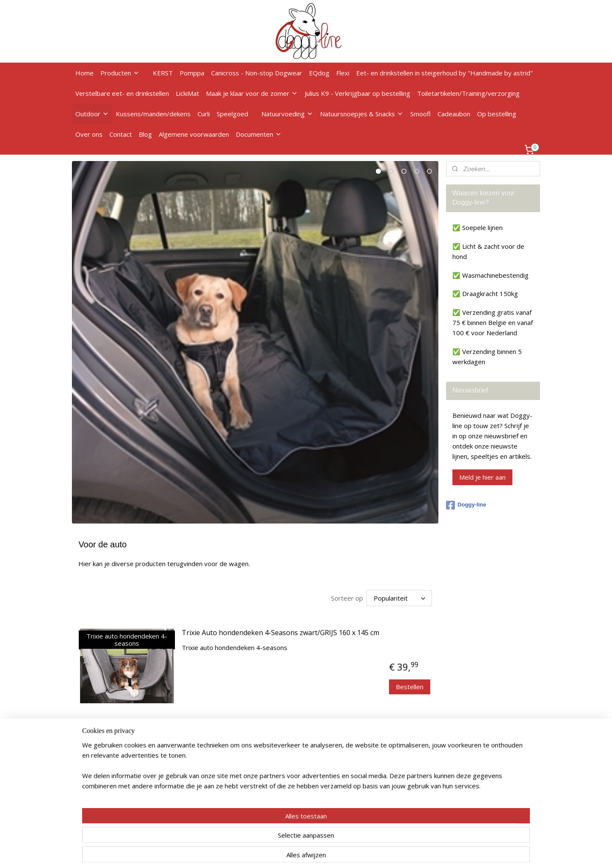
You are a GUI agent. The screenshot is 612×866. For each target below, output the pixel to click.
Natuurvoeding (287, 113)
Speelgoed (232, 113)
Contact (120, 134)
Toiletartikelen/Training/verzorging (468, 93)
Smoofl (420, 113)
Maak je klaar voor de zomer (252, 93)
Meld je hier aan (482, 477)
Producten (120, 73)
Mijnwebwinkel (395, 850)
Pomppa (192, 73)
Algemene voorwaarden (194, 134)
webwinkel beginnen (321, 850)
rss (289, 850)
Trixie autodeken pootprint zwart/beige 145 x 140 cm (266, 732)
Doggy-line (466, 505)
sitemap (271, 850)
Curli (203, 113)
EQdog (319, 73)
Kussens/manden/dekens (153, 113)
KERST (163, 73)
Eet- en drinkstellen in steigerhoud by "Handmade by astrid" (444, 73)
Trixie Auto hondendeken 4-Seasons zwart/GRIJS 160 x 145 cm (280, 633)
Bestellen (409, 686)
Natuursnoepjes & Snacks (361, 113)
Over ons (89, 134)
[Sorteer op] (398, 598)
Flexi (342, 73)
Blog (145, 134)
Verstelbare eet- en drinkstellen (122, 93)
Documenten (259, 134)
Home (84, 73)
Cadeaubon (454, 113)
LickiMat (187, 93)
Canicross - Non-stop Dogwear (256, 73)
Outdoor (92, 113)
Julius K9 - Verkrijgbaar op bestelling (357, 93)
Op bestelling (496, 113)
